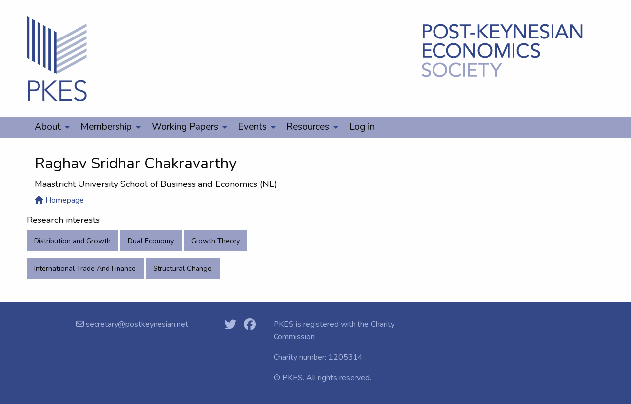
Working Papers (185, 126)
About (48, 126)
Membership (106, 126)
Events (252, 126)
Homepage (59, 200)
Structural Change (182, 268)
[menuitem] (50, 127)
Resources (307, 126)
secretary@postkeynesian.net (136, 324)
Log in (362, 126)
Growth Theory (215, 241)
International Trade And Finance (85, 268)
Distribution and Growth (72, 241)
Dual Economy (151, 241)
